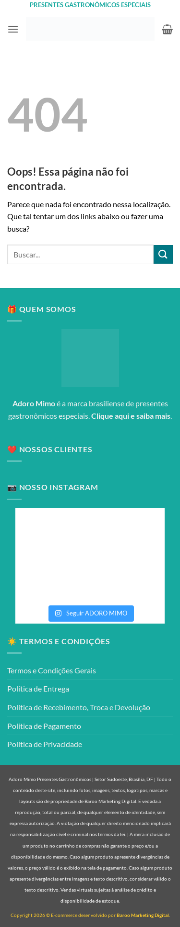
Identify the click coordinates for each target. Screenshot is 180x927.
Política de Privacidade (44, 743)
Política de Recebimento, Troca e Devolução (78, 707)
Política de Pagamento (44, 725)
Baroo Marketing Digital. (143, 915)
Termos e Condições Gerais (51, 670)
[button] (13, 29)
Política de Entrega (38, 688)
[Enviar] (163, 254)
